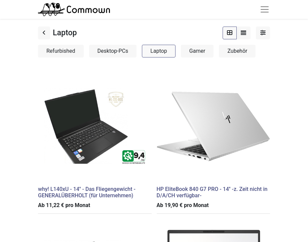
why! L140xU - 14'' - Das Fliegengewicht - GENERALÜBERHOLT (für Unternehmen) (87, 192)
